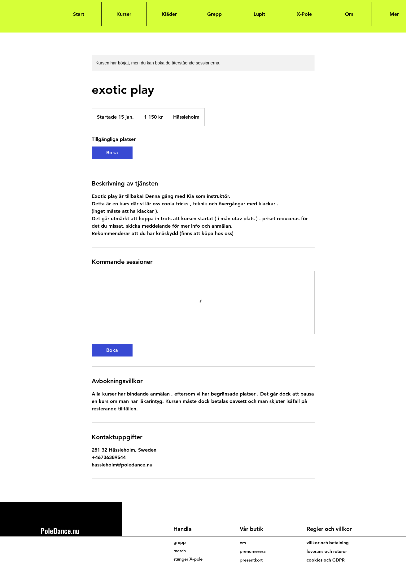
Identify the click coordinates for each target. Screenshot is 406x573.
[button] (252, 551)
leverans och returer (327, 551)
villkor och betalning (328, 542)
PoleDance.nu (60, 530)
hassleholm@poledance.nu (67, 548)
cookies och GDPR (326, 560)
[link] (112, 153)
